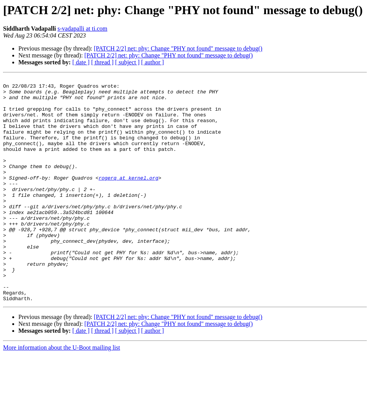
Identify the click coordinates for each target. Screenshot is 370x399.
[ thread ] (102, 62)
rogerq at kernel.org (128, 198)
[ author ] (152, 62)
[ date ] (81, 62)
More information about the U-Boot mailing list (61, 392)
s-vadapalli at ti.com (82, 28)
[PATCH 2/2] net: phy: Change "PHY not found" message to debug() (178, 48)
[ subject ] (127, 62)
